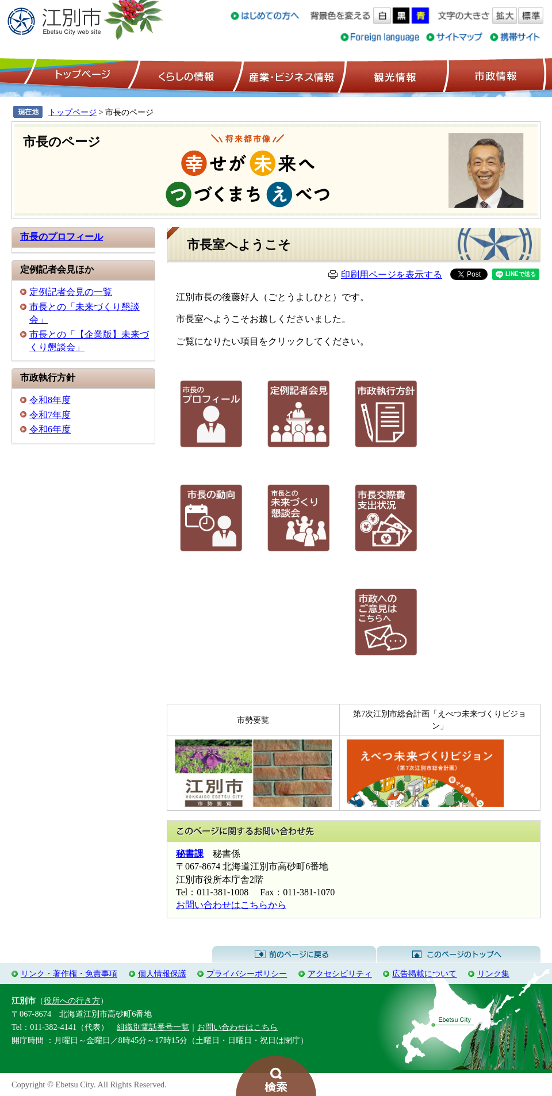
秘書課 (190, 854)
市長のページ (62, 142)
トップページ (81, 75)
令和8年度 (50, 400)
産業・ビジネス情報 (289, 75)
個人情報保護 (162, 973)
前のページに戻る (294, 954)
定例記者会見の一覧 (70, 292)
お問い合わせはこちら (237, 1027)
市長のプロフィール (61, 237)
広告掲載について (424, 973)
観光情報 (393, 75)
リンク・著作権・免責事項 (69, 973)
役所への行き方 (72, 1000)
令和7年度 (50, 415)
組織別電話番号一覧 (153, 1027)
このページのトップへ (458, 954)
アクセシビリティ (340, 973)
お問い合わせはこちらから (231, 905)
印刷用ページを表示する (391, 274)
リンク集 (493, 973)
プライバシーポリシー (246, 973)
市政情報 (494, 75)
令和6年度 (50, 429)
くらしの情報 (185, 75)
